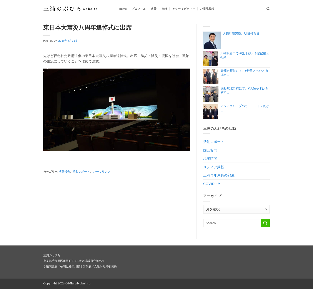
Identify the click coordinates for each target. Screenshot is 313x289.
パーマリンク (101, 171)
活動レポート (81, 171)
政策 (154, 8)
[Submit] (265, 223)
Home (123, 8)
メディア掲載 (213, 167)
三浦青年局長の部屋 (219, 175)
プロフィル (139, 8)
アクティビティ (183, 9)
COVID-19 (211, 183)
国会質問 (210, 150)
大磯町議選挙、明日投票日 (241, 33)
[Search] (268, 9)
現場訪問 (210, 158)
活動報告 (64, 171)
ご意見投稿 (207, 8)
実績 (164, 8)
